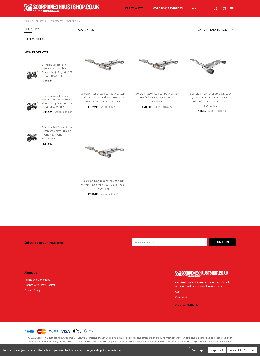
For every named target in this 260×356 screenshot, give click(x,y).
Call (177, 291)
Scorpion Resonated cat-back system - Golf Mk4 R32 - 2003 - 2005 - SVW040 (156, 97)
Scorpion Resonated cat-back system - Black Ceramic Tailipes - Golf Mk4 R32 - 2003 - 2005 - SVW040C (103, 97)
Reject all (217, 350)
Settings (197, 350)
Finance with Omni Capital (39, 285)
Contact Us (181, 297)
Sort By (202, 29)
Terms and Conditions (37, 279)
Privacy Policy (32, 290)
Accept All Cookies (242, 350)
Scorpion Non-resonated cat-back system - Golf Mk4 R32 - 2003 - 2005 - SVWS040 (103, 185)
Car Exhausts (135, 8)
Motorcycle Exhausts (169, 8)
